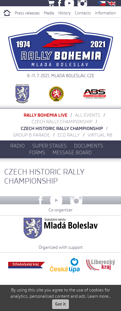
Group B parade (31, 135)
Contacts (83, 13)
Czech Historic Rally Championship (62, 128)
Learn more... (99, 296)
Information (105, 13)
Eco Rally (68, 135)
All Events (87, 115)
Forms (37, 152)
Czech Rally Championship (61, 121)
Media (49, 13)
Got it (60, 304)
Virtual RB (100, 135)
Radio (17, 146)
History (64, 13)
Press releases (27, 13)
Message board (72, 152)
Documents (88, 146)
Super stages (49, 146)
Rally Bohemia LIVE (45, 115)
